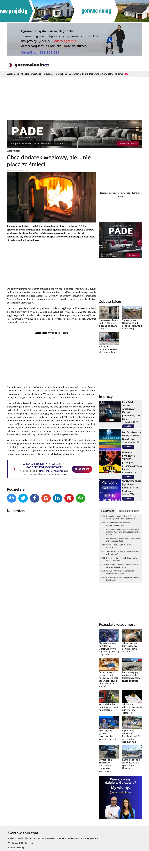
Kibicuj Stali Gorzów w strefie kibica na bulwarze (108, 349)
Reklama (119, 74)
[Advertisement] (74, 98)
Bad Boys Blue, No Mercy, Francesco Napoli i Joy (131, 435)
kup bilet (128, 426)
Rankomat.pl (73, 838)
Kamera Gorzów (15, 848)
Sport (85, 74)
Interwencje (95, 74)
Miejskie (25, 74)
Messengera (46, 471)
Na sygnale (47, 74)
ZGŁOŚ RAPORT (82, 469)
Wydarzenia (75, 74)
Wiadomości (13, 74)
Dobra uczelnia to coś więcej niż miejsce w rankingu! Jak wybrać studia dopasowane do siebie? (123, 532)
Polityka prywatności (90, 838)
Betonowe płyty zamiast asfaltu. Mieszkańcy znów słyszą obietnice (123, 539)
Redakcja (12, 838)
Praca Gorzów (33, 838)
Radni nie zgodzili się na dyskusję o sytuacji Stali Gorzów (123, 578)
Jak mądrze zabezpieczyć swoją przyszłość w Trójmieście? (123, 552)
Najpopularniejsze (129, 510)
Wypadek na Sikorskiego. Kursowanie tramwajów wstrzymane (120, 572)
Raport (127, 74)
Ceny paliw (107, 74)
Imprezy (106, 397)
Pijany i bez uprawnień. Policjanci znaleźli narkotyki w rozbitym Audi (122, 565)
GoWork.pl (61, 838)
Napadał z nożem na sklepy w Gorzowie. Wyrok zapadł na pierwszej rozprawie (122, 517)
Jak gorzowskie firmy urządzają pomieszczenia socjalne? (118, 524)
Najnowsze (107, 511)
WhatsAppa (59, 471)
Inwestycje (36, 74)
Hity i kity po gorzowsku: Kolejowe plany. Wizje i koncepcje (121, 559)
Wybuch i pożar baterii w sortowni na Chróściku (120, 546)
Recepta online (48, 838)
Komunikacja (61, 74)
